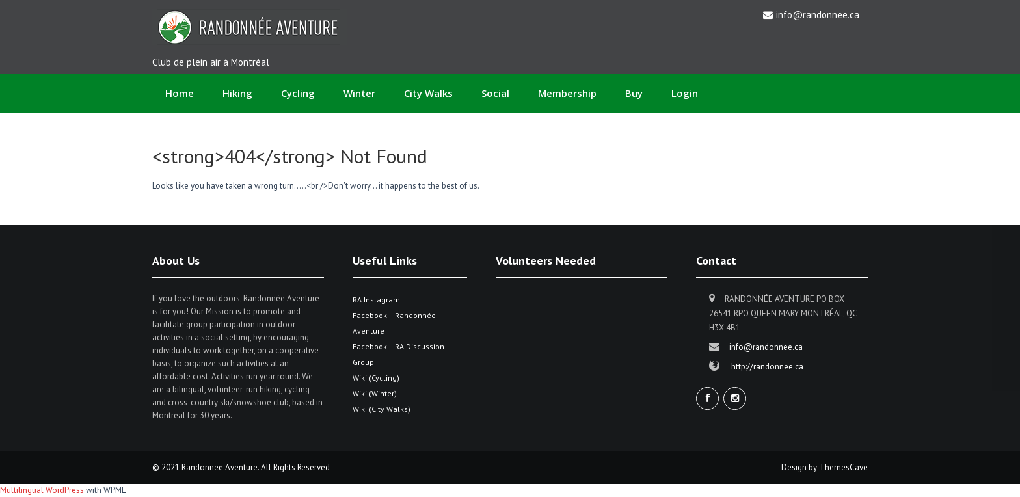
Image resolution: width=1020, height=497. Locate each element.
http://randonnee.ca (767, 366)
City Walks (428, 93)
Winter (359, 93)
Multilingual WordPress (42, 490)
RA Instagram (376, 299)
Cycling (298, 93)
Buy (634, 93)
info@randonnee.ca (817, 14)
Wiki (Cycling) (376, 378)
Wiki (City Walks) (381, 409)
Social (495, 93)
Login (684, 93)
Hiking (237, 93)
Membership (567, 93)
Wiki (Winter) (375, 393)
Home (179, 93)
